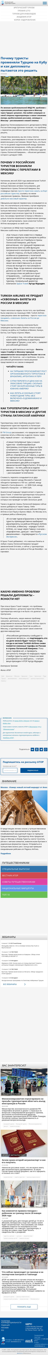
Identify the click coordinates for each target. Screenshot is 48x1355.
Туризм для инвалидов (24, 14)
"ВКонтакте (33, 727)
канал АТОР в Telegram (22, 721)
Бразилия (24, 676)
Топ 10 (6, 894)
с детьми (19, 1236)
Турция (3, 678)
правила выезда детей (10, 1238)
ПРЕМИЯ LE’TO (24, 10)
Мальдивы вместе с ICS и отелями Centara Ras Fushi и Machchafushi (20, 947)
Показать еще (24, 1307)
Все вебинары (10, 984)
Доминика (9, 676)
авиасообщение (24, 678)
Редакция (5, 1325)
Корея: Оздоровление (25, 20)
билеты (3, 681)
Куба (2, 676)
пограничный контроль (11, 1299)
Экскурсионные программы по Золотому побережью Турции (23, 980)
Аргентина (38, 676)
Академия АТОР (24, 17)
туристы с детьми (9, 1236)
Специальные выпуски (16, 869)
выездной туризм (9, 1296)
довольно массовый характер (14, 198)
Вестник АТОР (10, 875)
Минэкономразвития (35, 1124)
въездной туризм (9, 1124)
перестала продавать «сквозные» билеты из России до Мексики (23, 318)
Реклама (5, 1328)
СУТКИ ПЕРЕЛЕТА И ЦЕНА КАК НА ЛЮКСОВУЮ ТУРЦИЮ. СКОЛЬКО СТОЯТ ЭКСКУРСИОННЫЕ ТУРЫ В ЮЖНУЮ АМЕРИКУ (26, 385)
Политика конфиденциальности (11, 1322)
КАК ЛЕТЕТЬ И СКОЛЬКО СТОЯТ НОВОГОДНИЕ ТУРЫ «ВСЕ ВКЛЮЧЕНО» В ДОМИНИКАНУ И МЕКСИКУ (26, 397)
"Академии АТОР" (8, 738)
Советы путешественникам (18, 881)
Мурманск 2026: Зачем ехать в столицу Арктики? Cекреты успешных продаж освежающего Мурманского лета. (22, 964)
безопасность (35, 1299)
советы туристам (20, 1177)
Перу (44, 676)
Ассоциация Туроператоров (10, 2)
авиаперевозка (12, 678)
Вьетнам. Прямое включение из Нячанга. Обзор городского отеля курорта (22, 972)
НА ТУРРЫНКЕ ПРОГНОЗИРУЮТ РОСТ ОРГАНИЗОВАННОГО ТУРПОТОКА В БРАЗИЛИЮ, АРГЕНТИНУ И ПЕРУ (28, 374)
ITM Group (6, 432)
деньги (6, 1126)
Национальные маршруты (18, 888)
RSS (2, 1330)
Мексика (17, 676)
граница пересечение (37, 678)
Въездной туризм (21, 1124)
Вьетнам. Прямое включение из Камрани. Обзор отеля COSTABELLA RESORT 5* (21, 955)
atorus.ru (19, 1353)
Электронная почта (9, 766)
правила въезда (15, 1126)
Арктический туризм (24, 7)
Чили (30, 676)
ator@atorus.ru (16, 1341)
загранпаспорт (8, 1177)
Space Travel (22, 283)
